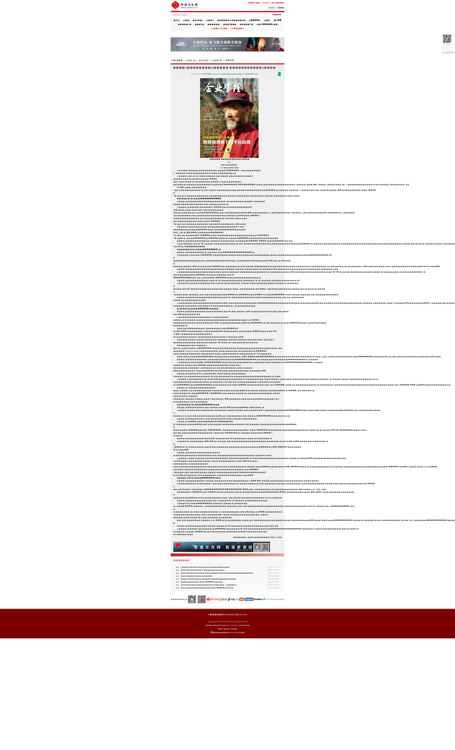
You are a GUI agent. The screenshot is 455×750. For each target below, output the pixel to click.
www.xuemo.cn (215, 74)
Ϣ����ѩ (254, 20)
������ (213, 24)
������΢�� (279, 74)
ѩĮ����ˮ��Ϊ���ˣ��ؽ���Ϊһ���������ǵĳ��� (205, 567)
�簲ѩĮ (176, 20)
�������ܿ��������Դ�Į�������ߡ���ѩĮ (203, 570)
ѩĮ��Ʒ (210, 20)
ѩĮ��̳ (186, 20)
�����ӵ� (184, 24)
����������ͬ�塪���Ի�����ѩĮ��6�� (202, 582)
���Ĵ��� (229, 24)
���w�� (254, 3)
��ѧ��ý (197, 20)
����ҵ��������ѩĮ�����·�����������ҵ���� (208, 579)
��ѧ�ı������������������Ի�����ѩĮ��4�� (207, 588)
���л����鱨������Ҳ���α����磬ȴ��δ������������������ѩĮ (217, 573)
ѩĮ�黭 (267, 20)
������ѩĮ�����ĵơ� (231, 20)
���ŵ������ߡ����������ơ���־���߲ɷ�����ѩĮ (208, 585)
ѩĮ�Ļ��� (177, 60)
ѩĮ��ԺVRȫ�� (219, 28)
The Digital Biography (275, 599)
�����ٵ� (246, 24)
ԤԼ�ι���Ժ (237, 28)
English (266, 3)
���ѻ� (199, 24)
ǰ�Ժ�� (277, 20)
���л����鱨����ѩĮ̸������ (196, 576)
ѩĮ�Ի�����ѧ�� (267, 24)
